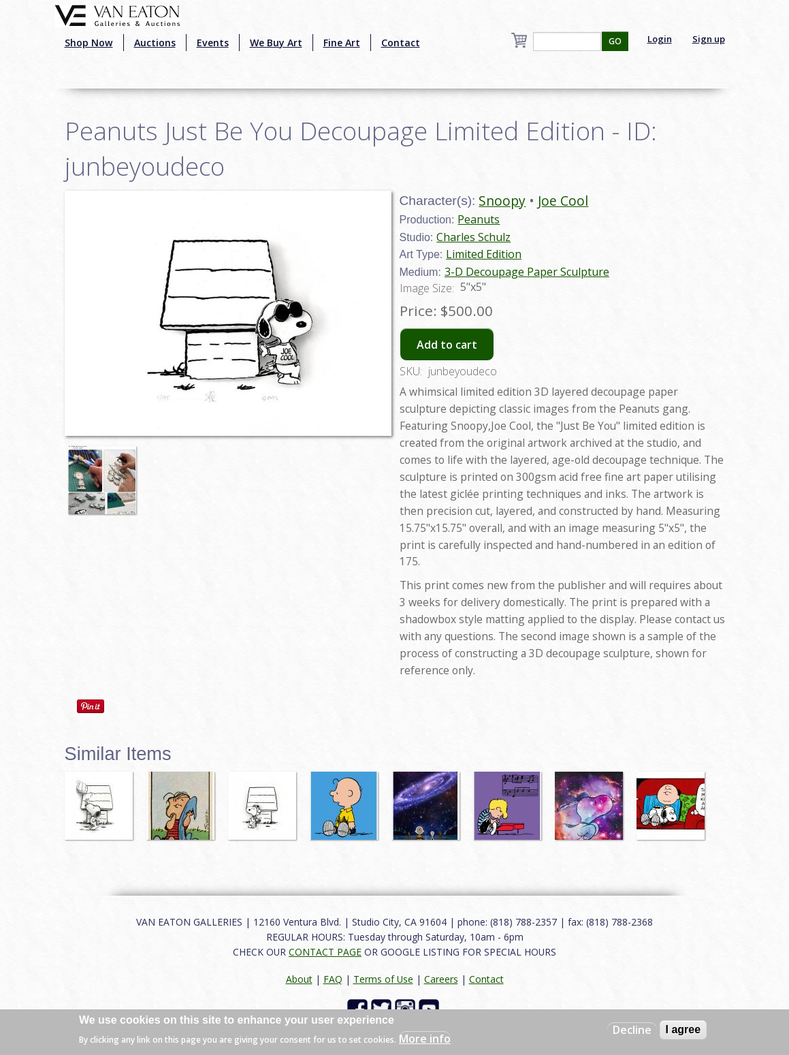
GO (615, 41)
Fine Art (341, 42)
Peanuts (478, 219)
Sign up (708, 39)
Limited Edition (483, 254)
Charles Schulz (473, 237)
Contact (400, 42)
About (299, 979)
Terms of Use (383, 979)
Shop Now (89, 42)
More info (425, 1038)
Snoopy (502, 200)
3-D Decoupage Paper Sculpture (527, 271)
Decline (632, 1029)
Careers (441, 979)
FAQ (332, 979)
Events (213, 42)
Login (659, 39)
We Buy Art (276, 42)
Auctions (155, 42)
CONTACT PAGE (325, 951)
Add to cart (447, 344)
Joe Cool (563, 200)
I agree (683, 1029)
